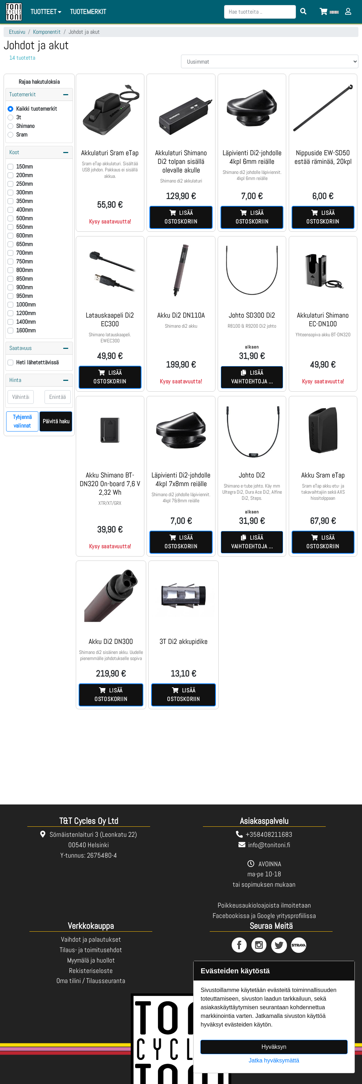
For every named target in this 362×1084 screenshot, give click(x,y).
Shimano (25, 126)
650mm (24, 244)
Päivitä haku (56, 421)
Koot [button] (39, 152)
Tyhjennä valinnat (22, 421)
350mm (24, 201)
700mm (24, 253)
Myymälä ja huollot (91, 960)
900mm (24, 287)
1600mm (26, 330)
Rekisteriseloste (91, 970)
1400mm (26, 322)
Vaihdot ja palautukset (91, 939)
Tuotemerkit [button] (39, 94)
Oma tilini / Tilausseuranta (90, 980)
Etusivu (17, 32)
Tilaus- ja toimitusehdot (91, 949)
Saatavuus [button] (39, 348)
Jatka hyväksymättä (274, 1060)
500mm (24, 218)
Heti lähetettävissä (37, 362)
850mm (24, 278)
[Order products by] (269, 61)
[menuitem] (88, 12)
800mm (24, 270)
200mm (24, 175)
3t (18, 117)
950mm (24, 296)
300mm (24, 192)
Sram (21, 134)
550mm (24, 227)
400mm (24, 209)
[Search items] (303, 12)
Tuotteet (47, 11)
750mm (24, 261)
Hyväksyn (273, 1047)
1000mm (26, 304)
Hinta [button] (39, 380)
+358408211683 (269, 834)
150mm (24, 166)
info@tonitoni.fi (269, 844)
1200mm (26, 313)
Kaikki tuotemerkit (36, 108)
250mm (24, 184)
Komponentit (47, 32)
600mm (24, 235)
